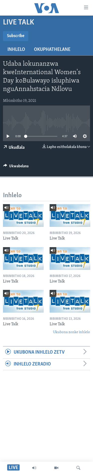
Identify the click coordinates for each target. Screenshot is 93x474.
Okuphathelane (52, 49)
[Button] (16, 167)
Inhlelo (16, 49)
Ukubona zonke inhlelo (71, 332)
